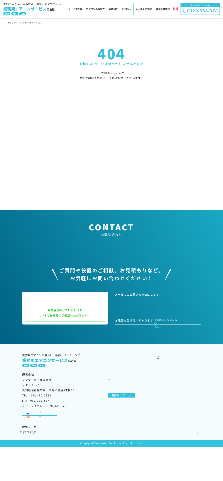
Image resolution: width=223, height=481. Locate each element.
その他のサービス (152, 380)
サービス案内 (117, 387)
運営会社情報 (163, 9)
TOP (8, 23)
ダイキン (28, 466)
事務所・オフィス (123, 427)
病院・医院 (118, 435)
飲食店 (146, 427)
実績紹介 (113, 9)
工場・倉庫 (149, 435)
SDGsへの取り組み (188, 395)
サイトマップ (191, 466)
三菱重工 (101, 466)
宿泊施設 (194, 427)
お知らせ (127, 9)
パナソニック (68, 466)
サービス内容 (75, 9)
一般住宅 (194, 435)
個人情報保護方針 (167, 466)
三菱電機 (46, 466)
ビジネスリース (150, 403)
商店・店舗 (172, 427)
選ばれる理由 (120, 403)
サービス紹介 (120, 395)
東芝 (86, 466)
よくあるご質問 (144, 9)
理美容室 (171, 435)
